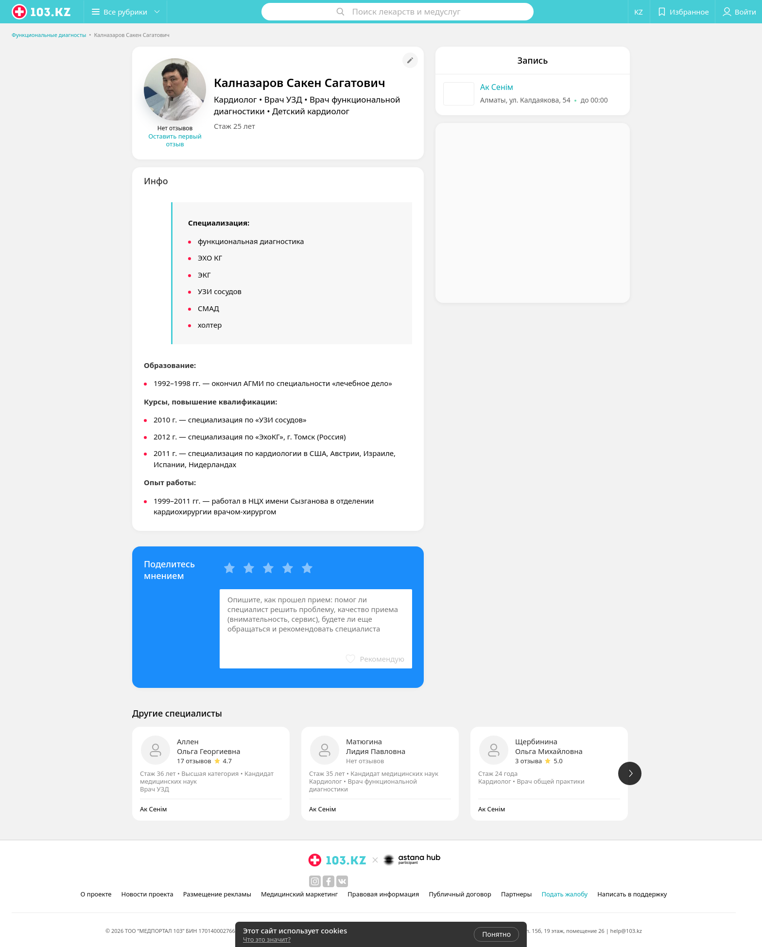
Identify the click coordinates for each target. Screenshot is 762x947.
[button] (125, 11)
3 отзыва (528, 760)
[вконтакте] (342, 881)
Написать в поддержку (632, 894)
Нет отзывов (365, 760)
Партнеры (516, 894)
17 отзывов (194, 760)
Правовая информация (383, 894)
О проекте (96, 894)
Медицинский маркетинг (299, 894)
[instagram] (315, 881)
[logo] (42, 11)
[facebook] (328, 881)
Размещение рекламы (217, 894)
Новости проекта (147, 894)
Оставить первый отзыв (175, 140)
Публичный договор (460, 894)
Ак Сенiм (496, 87)
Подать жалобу (564, 894)
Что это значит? (267, 939)
